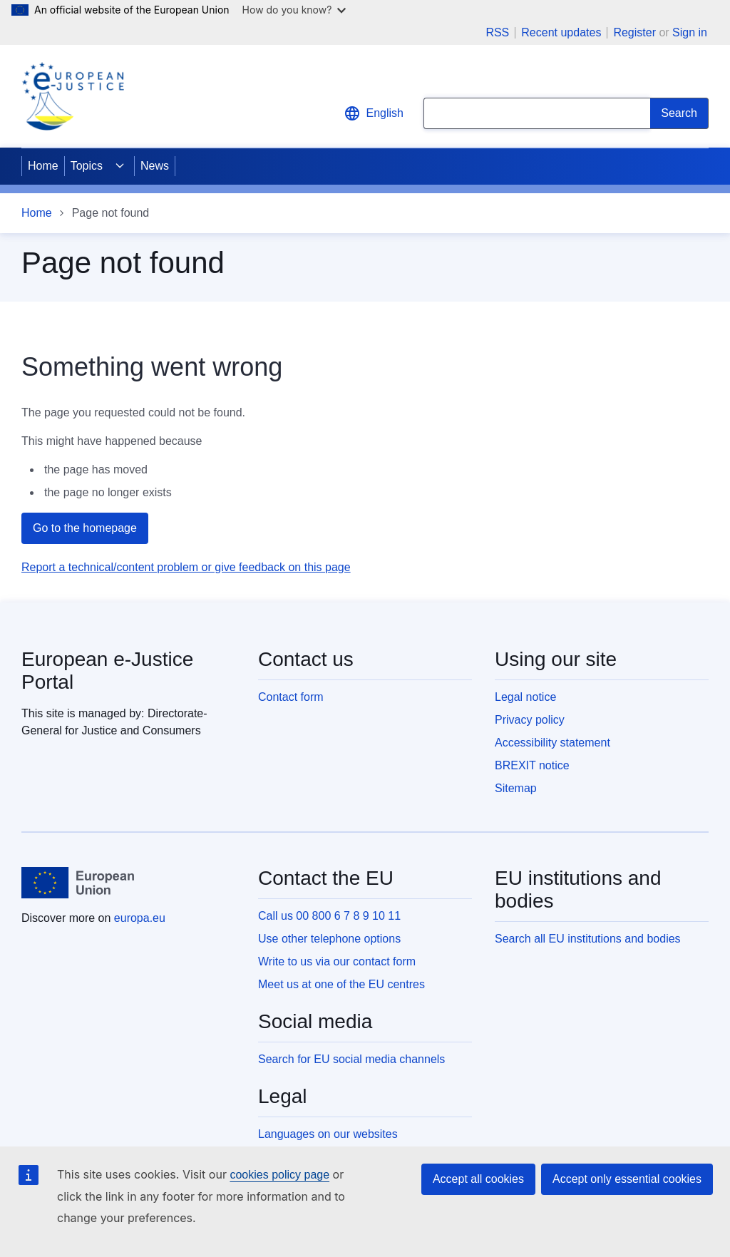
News (154, 166)
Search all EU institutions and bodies (588, 939)
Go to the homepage (85, 528)
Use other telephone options (329, 939)
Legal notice (525, 697)
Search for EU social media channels (351, 1059)
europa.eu (139, 918)
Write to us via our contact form (337, 961)
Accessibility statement (552, 743)
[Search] (679, 113)
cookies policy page (279, 1175)
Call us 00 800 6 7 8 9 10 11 (329, 916)
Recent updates (561, 33)
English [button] (373, 113)
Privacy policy (530, 720)
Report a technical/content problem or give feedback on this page (186, 567)
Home (43, 166)
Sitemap (516, 788)
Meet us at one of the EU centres (341, 984)
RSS (497, 33)
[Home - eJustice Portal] (72, 96)
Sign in (689, 32)
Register (634, 32)
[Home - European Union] (77, 882)
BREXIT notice (532, 765)
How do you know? (294, 10)
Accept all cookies (478, 1179)
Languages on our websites (328, 1134)
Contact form (291, 697)
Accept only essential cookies (626, 1179)
